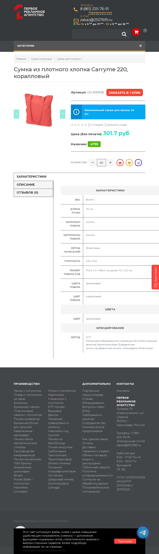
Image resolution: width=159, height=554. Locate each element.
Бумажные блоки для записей (26, 425)
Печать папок (23, 439)
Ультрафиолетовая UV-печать (62, 473)
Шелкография (58, 483)
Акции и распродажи (91, 461)
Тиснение (55, 467)
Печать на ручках (60, 447)
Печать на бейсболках (56, 441)
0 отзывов (96, 124)
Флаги (18, 475)
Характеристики (31, 176)
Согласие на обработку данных (95, 481)
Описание (26, 184)
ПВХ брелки (23, 463)
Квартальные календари (23, 433)
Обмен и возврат (94, 455)
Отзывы (87, 399)
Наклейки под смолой (58, 433)
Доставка (88, 447)
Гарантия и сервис (96, 451)
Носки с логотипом (62, 390)
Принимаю (125, 541)
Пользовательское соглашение (95, 489)
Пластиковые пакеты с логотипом (28, 413)
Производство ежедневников (24, 453)
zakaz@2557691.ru (96, 20)
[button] (155, 277)
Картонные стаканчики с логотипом (57, 399)
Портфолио (90, 390)
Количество (79, 162)
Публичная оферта (96, 467)
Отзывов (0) (27, 192)
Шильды (54, 487)
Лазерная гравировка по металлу (58, 423)
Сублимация (57, 451)
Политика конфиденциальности (96, 473)
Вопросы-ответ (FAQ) (93, 409)
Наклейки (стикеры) (21, 489)
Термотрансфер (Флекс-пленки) (60, 461)
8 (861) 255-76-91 (94, 9)
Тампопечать (57, 455)
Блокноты (21, 403)
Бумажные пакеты (27, 407)
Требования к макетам (92, 417)
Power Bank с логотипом (23, 481)
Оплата (87, 443)
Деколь (53, 415)
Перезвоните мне (100, 12)
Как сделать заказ (95, 439)
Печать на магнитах (27, 459)
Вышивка (54, 411)
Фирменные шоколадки (22, 469)
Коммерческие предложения (93, 429)
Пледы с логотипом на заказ (28, 397)
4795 (94, 144)
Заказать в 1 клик (125, 93)
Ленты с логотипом (27, 390)
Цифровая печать (61, 479)
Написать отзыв (116, 124)
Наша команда (92, 394)
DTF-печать (56, 407)
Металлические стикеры (25, 445)
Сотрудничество (94, 423)
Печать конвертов (27, 419)
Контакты (123, 390)
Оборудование (93, 403)
